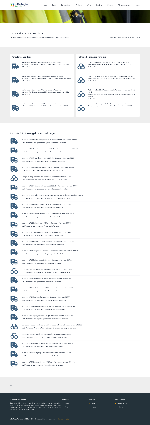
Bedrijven (99, 5)
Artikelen (79, 5)
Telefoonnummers (124, 5)
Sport (54, 5)
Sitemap (60, 419)
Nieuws (44, 5)
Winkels (110, 5)
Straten (137, 5)
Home (65, 404)
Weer (89, 5)
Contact (67, 419)
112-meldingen (66, 5)
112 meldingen (121, 404)
